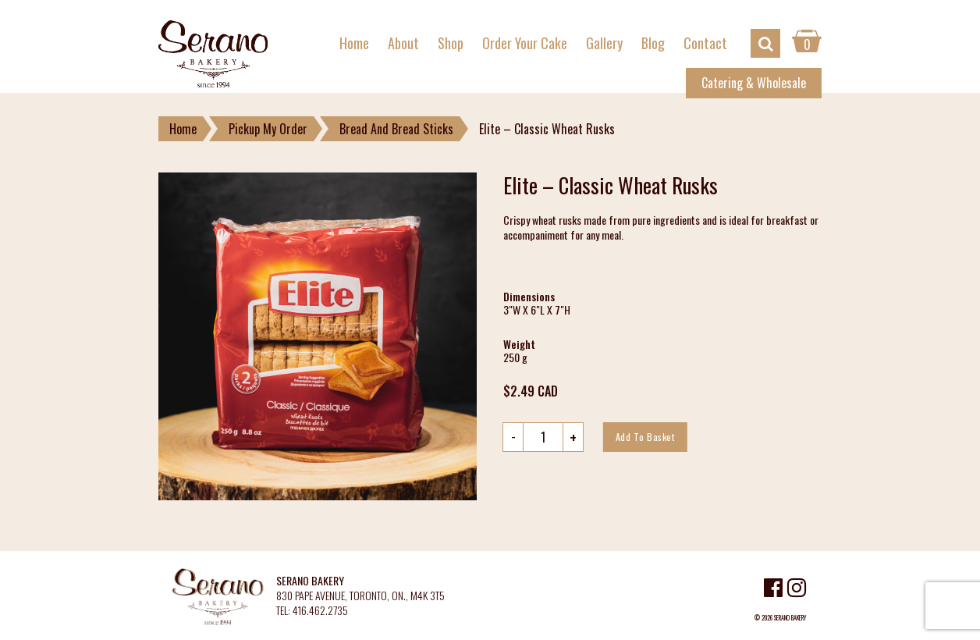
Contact (705, 43)
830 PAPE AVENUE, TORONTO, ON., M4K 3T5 (360, 596)
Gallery (604, 43)
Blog (653, 43)
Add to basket (645, 436)
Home (354, 43)
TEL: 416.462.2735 (312, 610)
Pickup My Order (268, 128)
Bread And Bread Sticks (396, 128)
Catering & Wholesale (753, 82)
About (403, 43)
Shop (450, 43)
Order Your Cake (524, 43)
